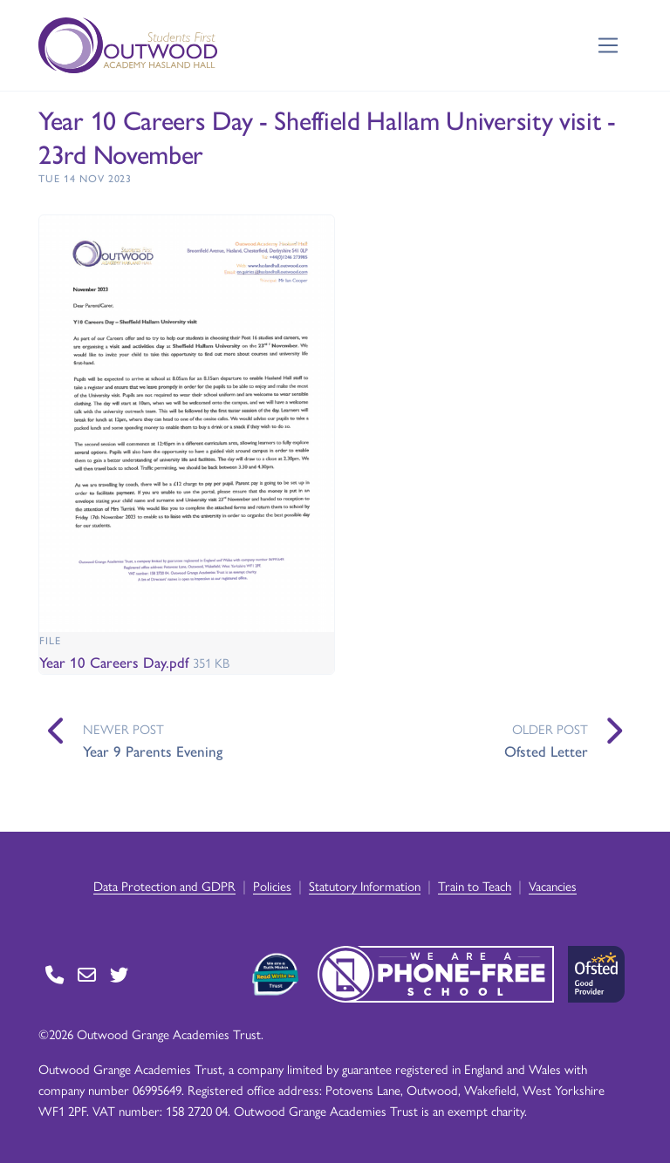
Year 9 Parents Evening (152, 750)
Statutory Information (364, 885)
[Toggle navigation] (608, 46)
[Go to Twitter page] (119, 974)
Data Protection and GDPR (164, 885)
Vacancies (553, 885)
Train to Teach (474, 885)
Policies (272, 885)
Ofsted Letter (546, 750)
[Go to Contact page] (54, 974)
